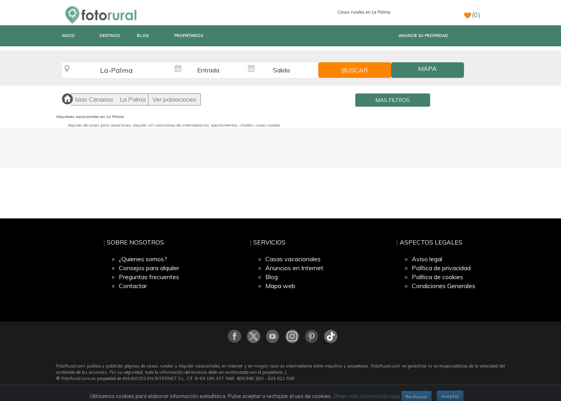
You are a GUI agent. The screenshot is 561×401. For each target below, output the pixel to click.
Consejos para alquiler (149, 268)
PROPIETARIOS (188, 35)
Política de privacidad (441, 268)
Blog (271, 277)
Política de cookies (437, 277)
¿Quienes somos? (143, 259)
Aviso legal (427, 259)
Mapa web (280, 286)
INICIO (68, 35)
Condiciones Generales (443, 286)
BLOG (143, 35)
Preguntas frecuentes (149, 277)
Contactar (133, 286)
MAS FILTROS (393, 100)
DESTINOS (109, 35)
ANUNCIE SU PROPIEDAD (423, 35)
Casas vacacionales (293, 259)
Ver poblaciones (174, 99)
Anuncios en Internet (294, 268)
